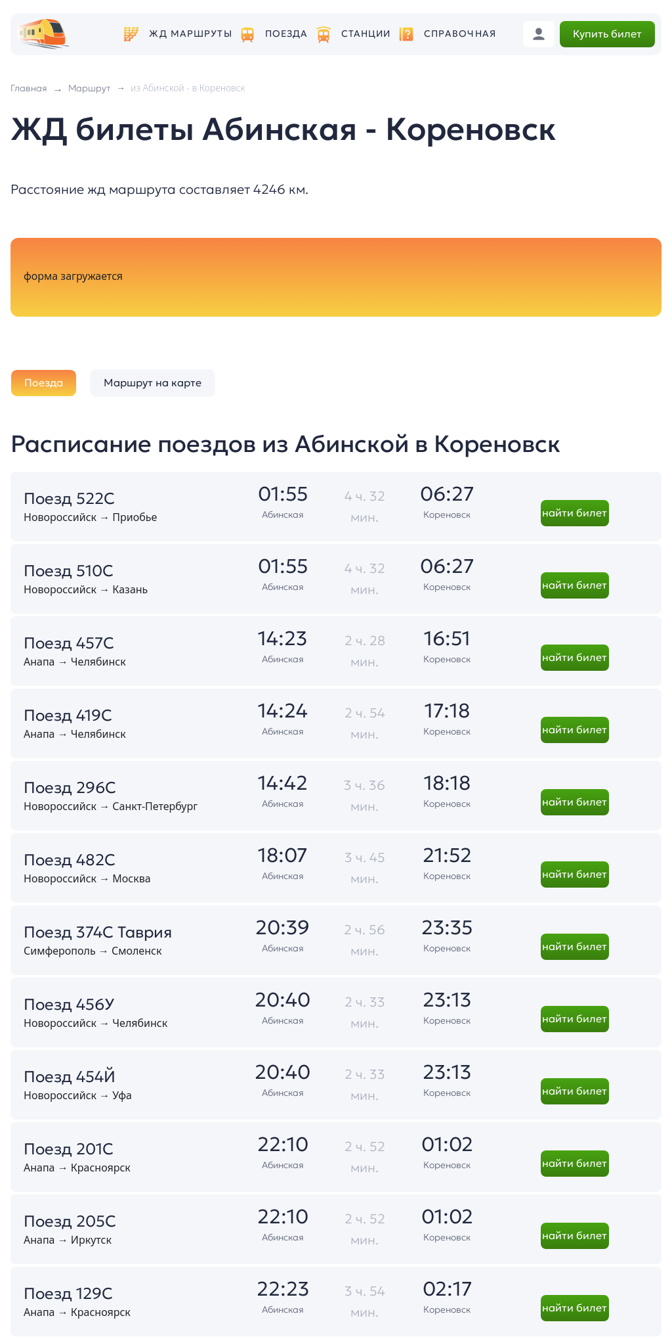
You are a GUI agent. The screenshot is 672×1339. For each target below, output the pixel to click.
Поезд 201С (69, 1149)
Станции (366, 33)
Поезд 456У (69, 1004)
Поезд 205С (70, 1221)
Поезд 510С (69, 571)
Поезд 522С (69, 499)
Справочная (460, 33)
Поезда (286, 33)
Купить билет (607, 33)
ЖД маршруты (190, 33)
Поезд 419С (68, 715)
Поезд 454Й (70, 1077)
